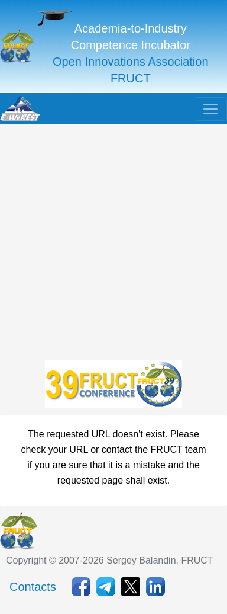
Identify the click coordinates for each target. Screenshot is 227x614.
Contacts (32, 586)
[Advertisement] (113, 245)
